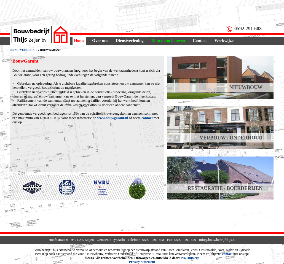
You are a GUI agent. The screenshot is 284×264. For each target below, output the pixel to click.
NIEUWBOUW (245, 87)
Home (79, 40)
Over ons (100, 40)
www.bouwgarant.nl (112, 118)
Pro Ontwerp (190, 258)
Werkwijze (224, 40)
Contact (200, 40)
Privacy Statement (142, 262)
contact (146, 118)
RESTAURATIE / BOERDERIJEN (225, 188)
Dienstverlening (130, 40)
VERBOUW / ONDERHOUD (231, 138)
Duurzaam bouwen (168, 40)
